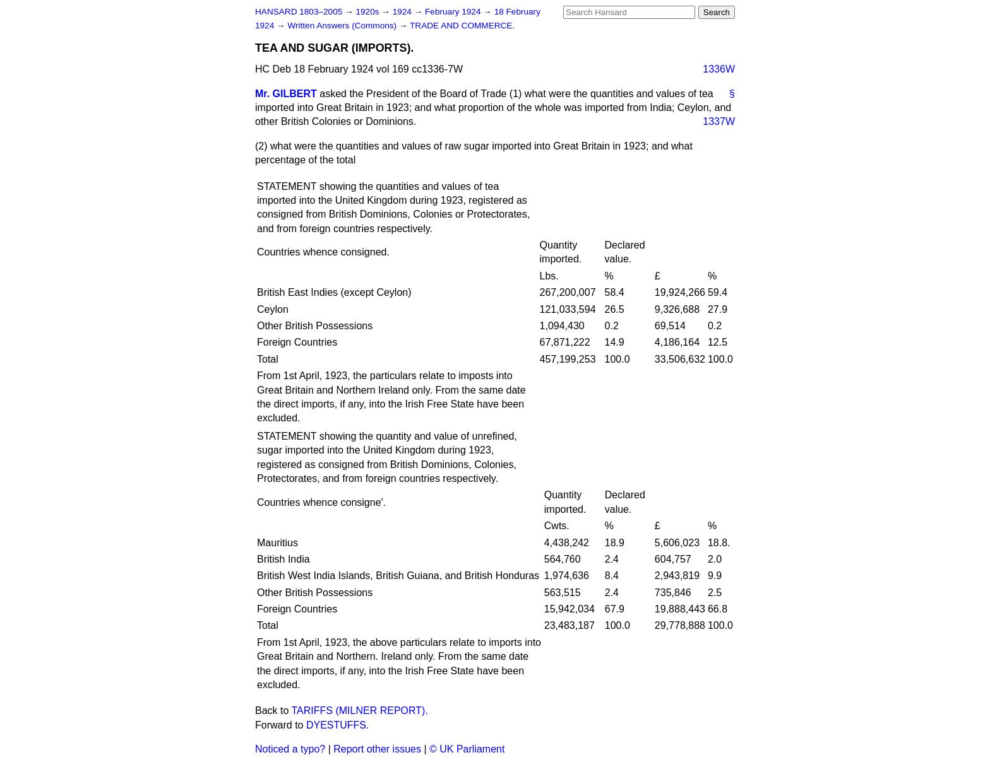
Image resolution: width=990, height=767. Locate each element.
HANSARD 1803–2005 (298, 11)
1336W (719, 69)
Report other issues (377, 749)
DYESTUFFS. (337, 725)
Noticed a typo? (290, 749)
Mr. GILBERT (286, 93)
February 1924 (454, 11)
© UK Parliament (466, 749)
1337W (719, 121)
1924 (403, 11)
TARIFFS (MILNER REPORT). (360, 710)
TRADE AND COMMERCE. (462, 25)
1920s (368, 11)
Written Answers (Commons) (343, 25)
